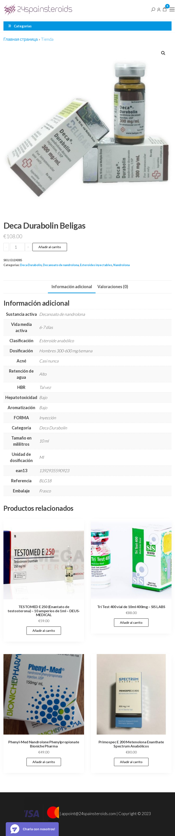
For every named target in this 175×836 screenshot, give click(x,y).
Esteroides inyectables (96, 265)
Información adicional (71, 286)
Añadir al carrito (49, 247)
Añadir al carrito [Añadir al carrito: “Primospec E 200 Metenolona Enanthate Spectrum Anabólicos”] (131, 762)
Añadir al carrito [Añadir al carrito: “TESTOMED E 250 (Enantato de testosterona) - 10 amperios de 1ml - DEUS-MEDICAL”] (43, 630)
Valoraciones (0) (112, 286)
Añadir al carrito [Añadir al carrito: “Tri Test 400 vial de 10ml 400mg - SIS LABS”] (131, 622)
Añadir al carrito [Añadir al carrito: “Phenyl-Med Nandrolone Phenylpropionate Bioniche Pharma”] (43, 762)
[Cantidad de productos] (17, 247)
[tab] (72, 287)
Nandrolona (121, 265)
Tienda (47, 39)
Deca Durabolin (31, 265)
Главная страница (20, 39)
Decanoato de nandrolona (61, 265)
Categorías (23, 26)
